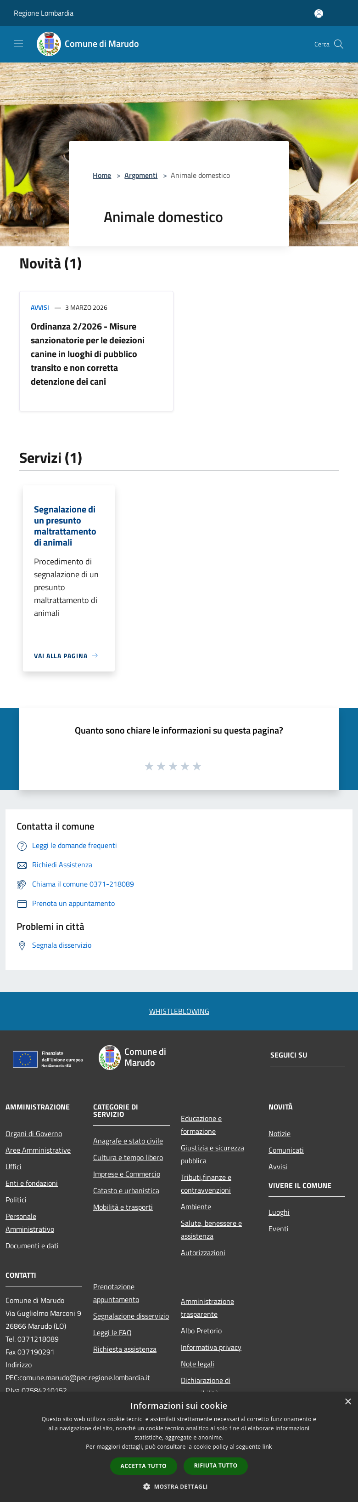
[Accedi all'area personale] (318, 13)
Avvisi (40, 307)
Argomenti (140, 175)
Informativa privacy (211, 1347)
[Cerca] (338, 44)
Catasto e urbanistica (126, 1190)
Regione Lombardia (43, 12)
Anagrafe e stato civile (128, 1140)
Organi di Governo (34, 1133)
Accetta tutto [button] (144, 1466)
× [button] (347, 1402)
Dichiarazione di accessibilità (205, 1387)
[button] (179, 1486)
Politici (16, 1199)
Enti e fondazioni (32, 1183)
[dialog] (179, 1447)
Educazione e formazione (201, 1125)
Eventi (278, 1228)
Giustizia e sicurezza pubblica (212, 1154)
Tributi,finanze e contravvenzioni (206, 1183)
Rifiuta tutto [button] (216, 1465)
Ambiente (196, 1206)
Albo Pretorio (201, 1330)
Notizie (279, 1133)
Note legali (197, 1363)
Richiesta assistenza (125, 1348)
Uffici (14, 1166)
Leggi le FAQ (112, 1332)
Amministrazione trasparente (207, 1308)
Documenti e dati (32, 1245)
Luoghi (279, 1212)
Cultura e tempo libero (128, 1157)
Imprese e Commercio (126, 1173)
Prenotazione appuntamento (116, 1293)
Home (102, 175)
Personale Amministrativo (30, 1223)
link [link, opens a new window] (267, 1447)
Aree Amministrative (38, 1149)
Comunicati (286, 1149)
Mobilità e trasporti (123, 1206)
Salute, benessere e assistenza (211, 1229)
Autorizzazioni (203, 1252)
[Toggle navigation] (18, 43)
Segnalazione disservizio (131, 1315)
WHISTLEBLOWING (179, 1011)
